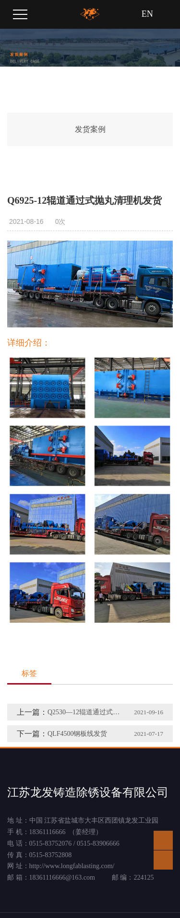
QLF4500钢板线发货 (77, 733)
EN (147, 14)
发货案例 (90, 129)
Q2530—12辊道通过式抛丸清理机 (84, 712)
